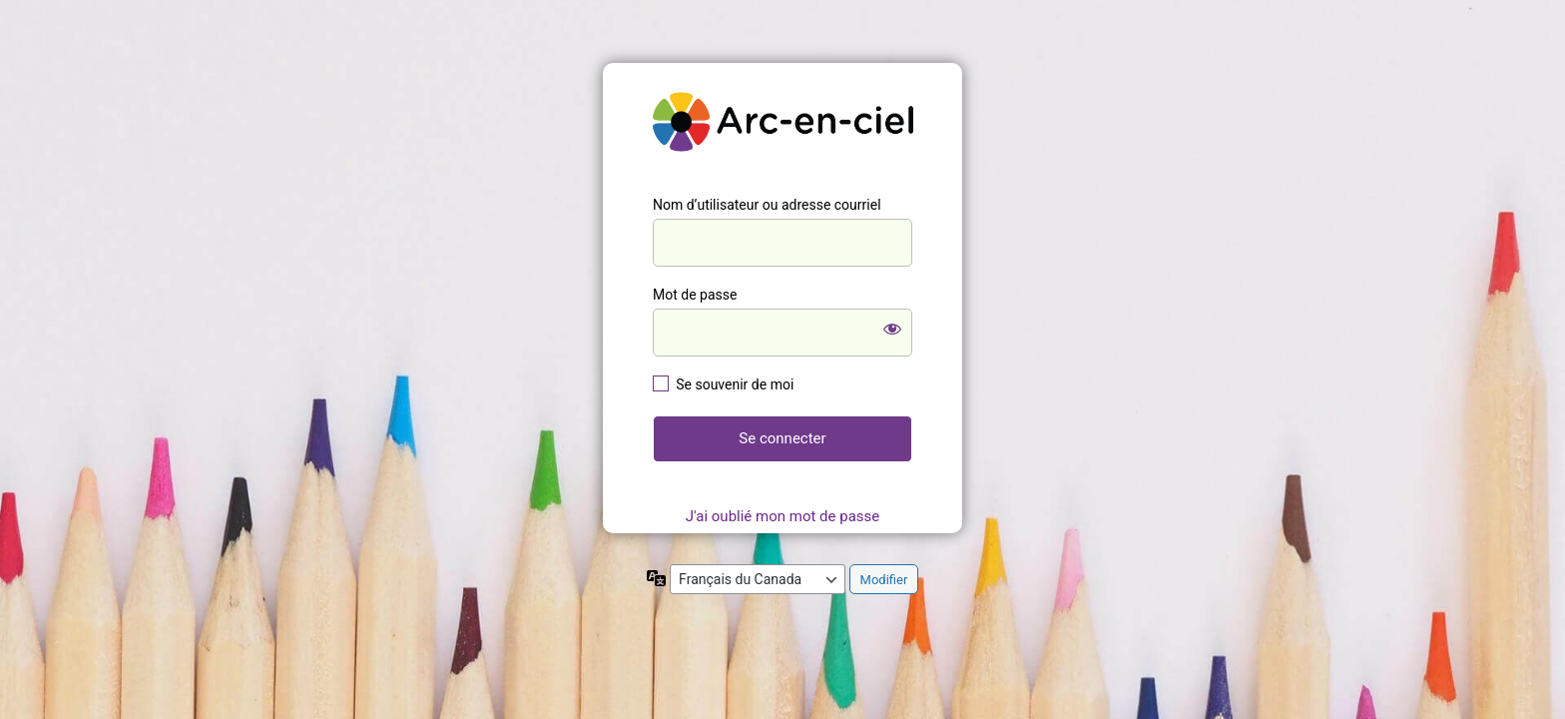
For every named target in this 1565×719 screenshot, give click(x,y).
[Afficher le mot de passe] (892, 329)
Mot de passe (695, 295)
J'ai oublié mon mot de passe (782, 516)
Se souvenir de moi (734, 384)
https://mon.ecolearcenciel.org (782, 122)
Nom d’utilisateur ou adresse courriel (767, 205)
